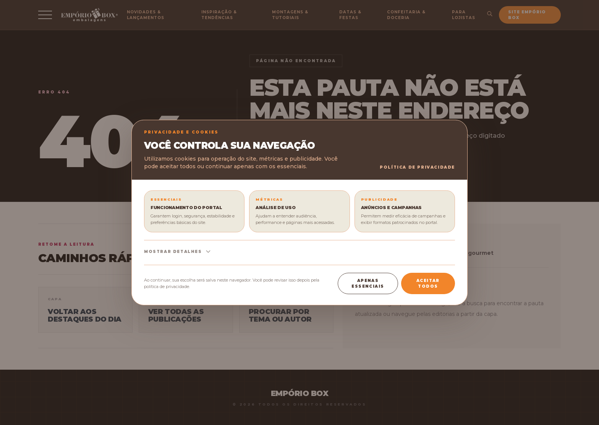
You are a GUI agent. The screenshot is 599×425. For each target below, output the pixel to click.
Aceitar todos (428, 283)
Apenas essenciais (367, 283)
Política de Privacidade (417, 167)
